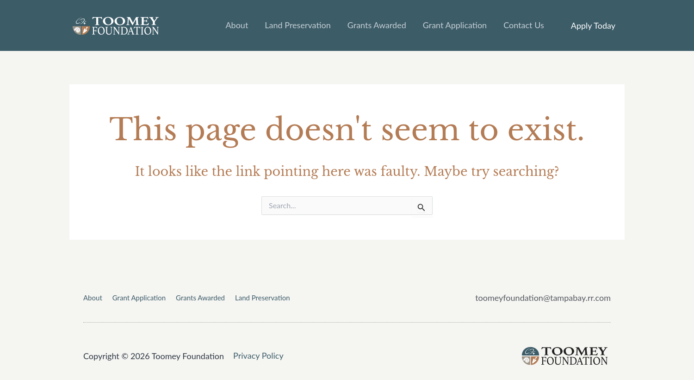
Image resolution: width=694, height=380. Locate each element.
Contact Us (523, 25)
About (236, 25)
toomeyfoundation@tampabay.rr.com (543, 298)
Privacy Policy (258, 355)
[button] (593, 25)
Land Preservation (297, 25)
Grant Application (455, 25)
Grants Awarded (376, 25)
